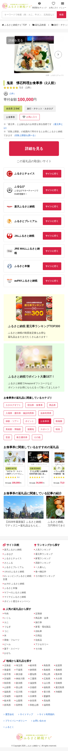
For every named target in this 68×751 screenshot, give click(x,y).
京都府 (33, 687)
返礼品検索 (39, 25)
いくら (7, 618)
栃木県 (7, 701)
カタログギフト (13, 405)
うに (6, 631)
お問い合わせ (38, 720)
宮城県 (7, 679)
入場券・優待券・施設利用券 (20, 413)
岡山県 (47, 674)
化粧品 (38, 640)
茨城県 (7, 696)
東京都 (19, 674)
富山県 (19, 687)
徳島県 (47, 687)
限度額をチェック (39, 5)
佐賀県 (58, 665)
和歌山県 (34, 705)
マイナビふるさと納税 (15, 597)
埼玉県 (19, 665)
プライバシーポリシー (15, 720)
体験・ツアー (12, 421)
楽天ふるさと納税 (13, 550)
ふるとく (9, 727)
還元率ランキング (44, 554)
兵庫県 (33, 696)
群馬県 (7, 705)
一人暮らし (40, 567)
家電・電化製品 (43, 627)
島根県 (47, 670)
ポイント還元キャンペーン (17, 601)
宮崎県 (58, 683)
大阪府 (33, 692)
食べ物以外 (40, 572)
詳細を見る (16, 40)
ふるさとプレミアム (14, 567)
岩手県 (7, 674)
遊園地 (30, 429)
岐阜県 (33, 665)
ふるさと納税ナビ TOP (14, 25)
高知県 (47, 701)
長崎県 (58, 670)
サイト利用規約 (46, 714)
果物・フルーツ (11, 640)
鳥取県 (47, 665)
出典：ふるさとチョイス (55, 75)
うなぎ (7, 627)
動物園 (59, 421)
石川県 (19, 692)
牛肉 (6, 613)
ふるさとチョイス (13, 558)
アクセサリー (41, 644)
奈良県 (33, 701)
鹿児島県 (59, 687)
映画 (58, 429)
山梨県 (19, 701)
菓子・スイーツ (11, 649)
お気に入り (53, 5)
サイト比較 (11, 544)
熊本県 (58, 674)
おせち (7, 653)
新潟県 (19, 683)
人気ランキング (43, 550)
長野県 (19, 705)
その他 (37, 437)
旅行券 (38, 622)
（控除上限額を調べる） (25, 135)
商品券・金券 (41, 618)
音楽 (8, 437)
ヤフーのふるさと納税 (15, 592)
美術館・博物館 (13, 429)
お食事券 (10, 117)
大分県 (58, 679)
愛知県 (33, 674)
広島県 (47, 679)
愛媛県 (47, 696)
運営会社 (9, 714)
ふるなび (8, 554)
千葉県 (19, 670)
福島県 (7, 692)
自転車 (38, 631)
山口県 (47, 683)
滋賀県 (33, 683)
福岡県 (47, 705)
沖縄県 (58, 692)
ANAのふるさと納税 (14, 572)
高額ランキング (43, 563)
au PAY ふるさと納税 (14, 584)
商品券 (52, 405)
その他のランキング (45, 576)
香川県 (47, 692)
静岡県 (33, 670)
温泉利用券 (45, 413)
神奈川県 (20, 679)
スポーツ (44, 429)
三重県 (33, 679)
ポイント (29, 421)
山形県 (7, 687)
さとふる (8, 563)
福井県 (19, 696)
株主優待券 (22, 437)
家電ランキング (43, 558)
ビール (7, 644)
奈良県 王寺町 (13, 108)
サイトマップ (25, 714)
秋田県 (7, 683)
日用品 (38, 635)
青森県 (7, 670)
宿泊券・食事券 (35, 405)
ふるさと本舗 (10, 588)
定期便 (38, 613)
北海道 (7, 665)
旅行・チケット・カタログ (40, 108)
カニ (6, 622)
